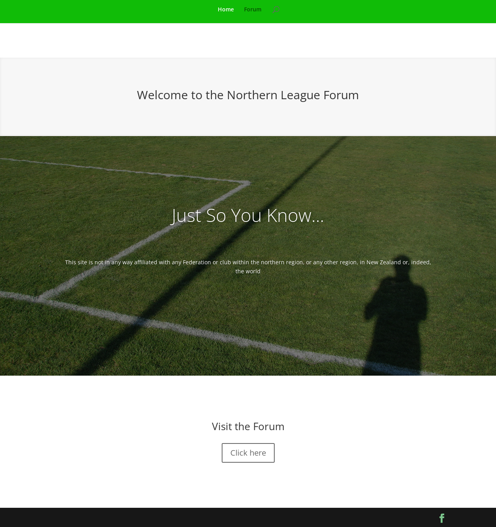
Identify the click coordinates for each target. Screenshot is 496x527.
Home (226, 10)
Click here (248, 452)
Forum (252, 10)
